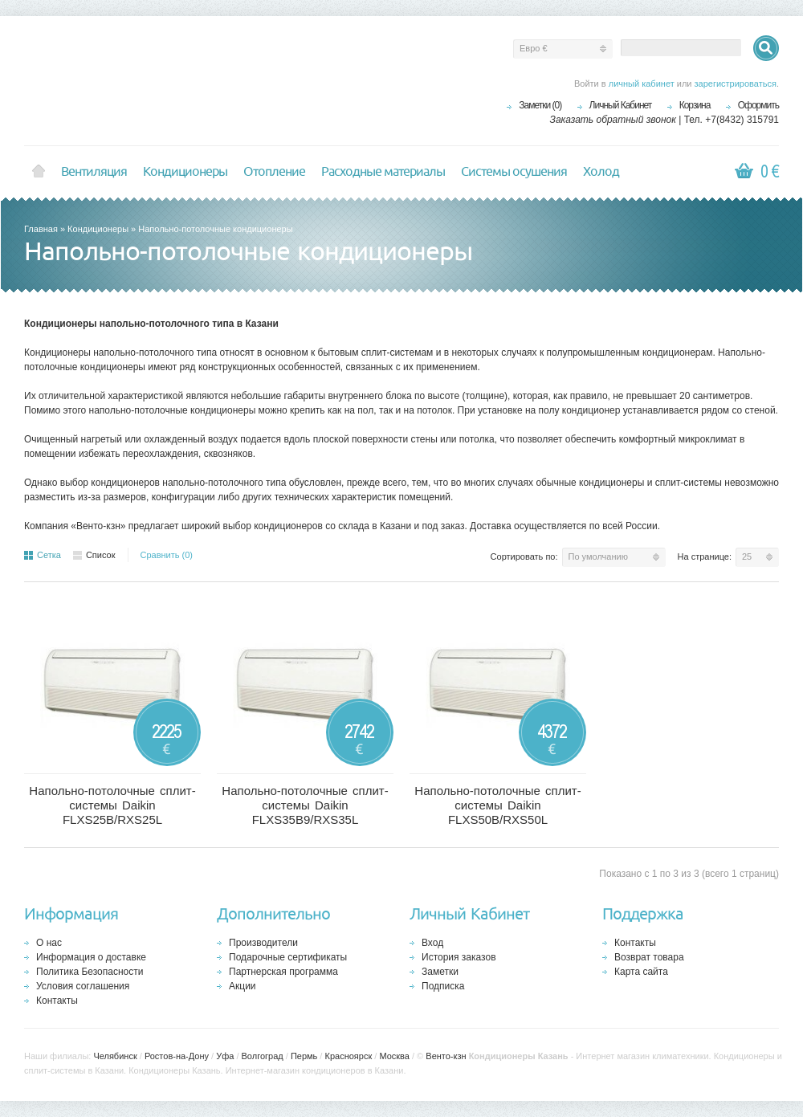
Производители (263, 942)
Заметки (440, 971)
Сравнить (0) (167, 555)
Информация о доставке (91, 957)
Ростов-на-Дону (177, 1056)
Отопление (274, 172)
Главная (41, 229)
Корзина (695, 105)
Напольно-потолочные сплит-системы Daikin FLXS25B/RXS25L (112, 805)
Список (94, 555)
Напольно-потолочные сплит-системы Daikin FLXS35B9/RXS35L (305, 805)
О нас (49, 942)
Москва (394, 1056)
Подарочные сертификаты (288, 957)
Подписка (443, 986)
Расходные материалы (383, 172)
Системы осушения (514, 172)
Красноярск (348, 1056)
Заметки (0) (540, 105)
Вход (432, 942)
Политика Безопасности (89, 971)
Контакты (57, 1000)
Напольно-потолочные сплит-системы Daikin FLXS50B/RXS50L (497, 805)
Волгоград (262, 1056)
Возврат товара (649, 957)
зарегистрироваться (736, 83)
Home (38, 172)
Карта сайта (641, 971)
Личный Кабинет (620, 105)
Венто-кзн (446, 1056)
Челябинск (115, 1056)
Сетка (42, 555)
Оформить (758, 105)
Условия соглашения (82, 986)
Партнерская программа (283, 971)
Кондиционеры (185, 172)
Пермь (304, 1056)
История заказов (459, 957)
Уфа (225, 1056)
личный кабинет (642, 83)
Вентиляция (94, 172)
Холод (601, 172)
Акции (242, 986)
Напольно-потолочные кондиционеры (215, 229)
